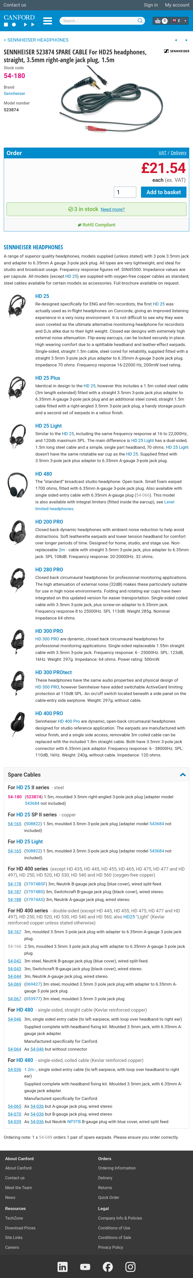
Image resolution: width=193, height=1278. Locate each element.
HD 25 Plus (47, 378)
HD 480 (43, 474)
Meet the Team (18, 1187)
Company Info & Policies (120, 1218)
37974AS (34, 899)
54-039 (14, 1121)
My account (177, 5)
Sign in (151, 5)
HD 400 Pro (69, 721)
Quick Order (108, 1197)
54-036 (14, 1069)
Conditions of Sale (114, 1237)
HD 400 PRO (49, 713)
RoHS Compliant (97, 224)
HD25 (129, 916)
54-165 (14, 823)
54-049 (45, 1137)
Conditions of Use (114, 1228)
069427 (33, 984)
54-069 (14, 984)
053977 (33, 998)
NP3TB (74, 1121)
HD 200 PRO (49, 522)
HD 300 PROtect (53, 672)
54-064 (14, 1049)
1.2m (30, 1069)
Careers (12, 1247)
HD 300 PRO (49, 631)
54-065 (14, 1106)
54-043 (14, 968)
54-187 (14, 891)
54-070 (14, 1114)
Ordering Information (117, 1168)
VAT (163, 152)
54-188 (14, 899)
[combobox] (102, 21)
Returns (105, 1187)
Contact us (15, 5)
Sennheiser (14, 93)
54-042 (14, 960)
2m (63, 549)
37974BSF (35, 883)
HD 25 (71, 276)
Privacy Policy (110, 1247)
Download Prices (20, 1228)
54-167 (14, 931)
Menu (47, 20)
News (10, 1197)
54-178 (14, 883)
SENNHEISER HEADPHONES (33, 247)
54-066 (143, 495)
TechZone (14, 1218)
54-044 (14, 976)
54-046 (14, 1019)
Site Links (14, 1237)
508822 (33, 823)
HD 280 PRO (49, 570)
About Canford (18, 1168)
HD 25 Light (48, 426)
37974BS (34, 891)
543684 (32, 803)
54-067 (14, 998)
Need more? (113, 209)
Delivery (178, 152)
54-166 (14, 946)
